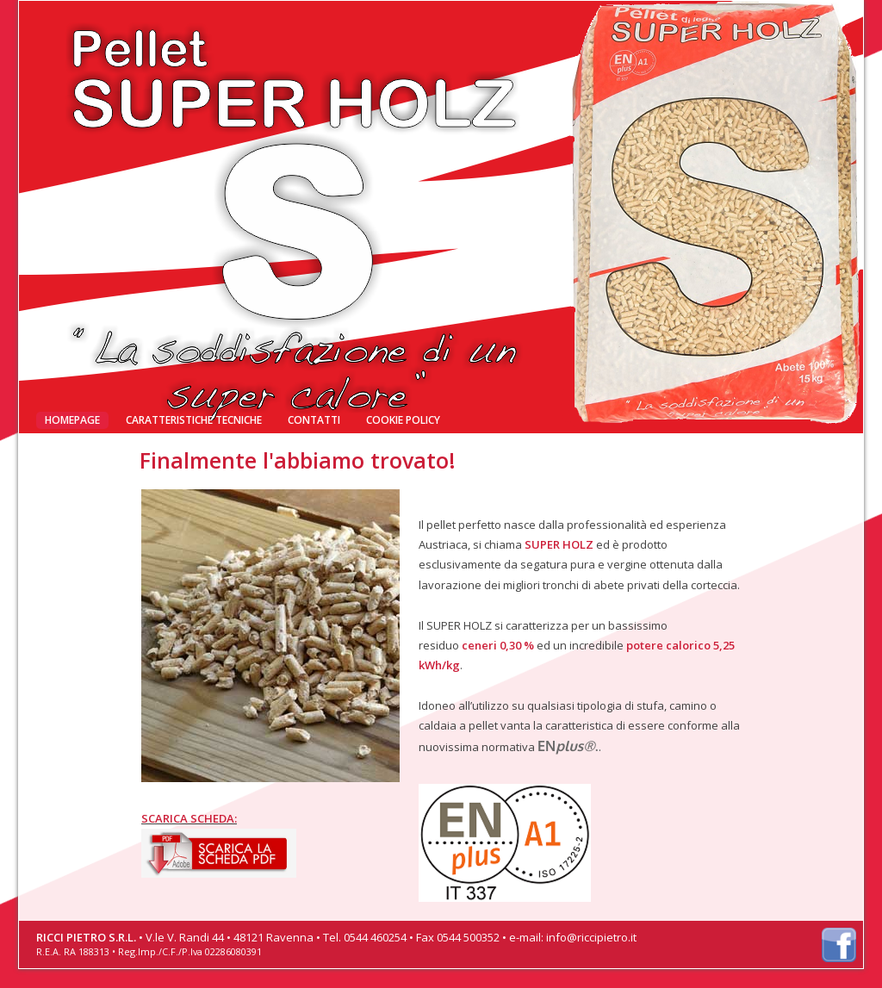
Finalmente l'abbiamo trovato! (148, 33)
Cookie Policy (403, 420)
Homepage (72, 420)
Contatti (314, 420)
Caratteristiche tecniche (194, 420)
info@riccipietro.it (591, 937)
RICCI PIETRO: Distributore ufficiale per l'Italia (527, 32)
